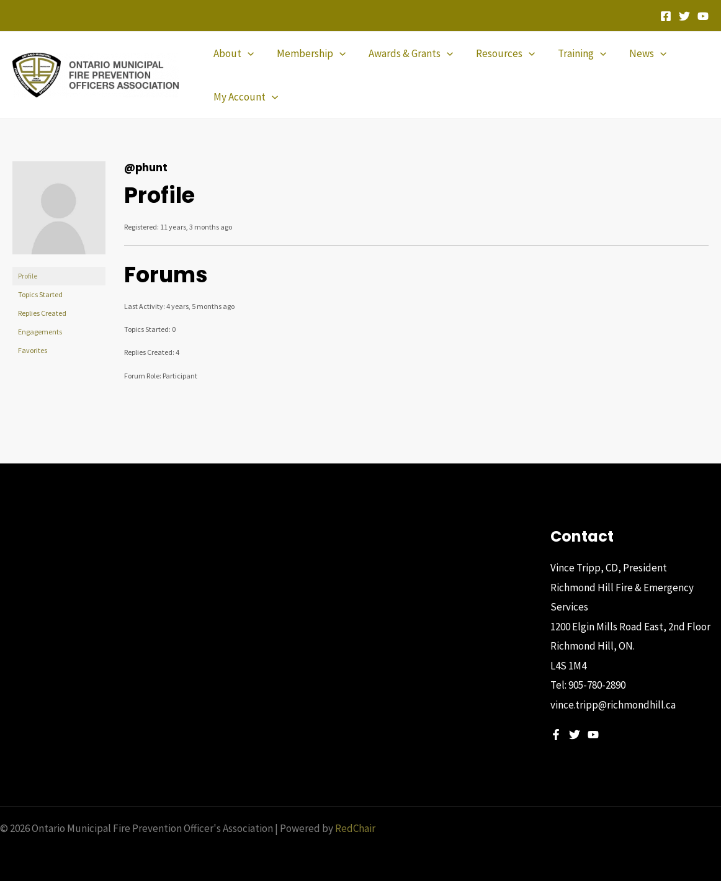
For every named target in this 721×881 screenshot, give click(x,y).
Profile (27, 275)
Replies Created (42, 313)
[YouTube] (703, 16)
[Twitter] (684, 16)
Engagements (40, 331)
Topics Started (40, 294)
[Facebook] (665, 16)
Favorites (32, 350)
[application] (246, 53)
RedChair (355, 828)
